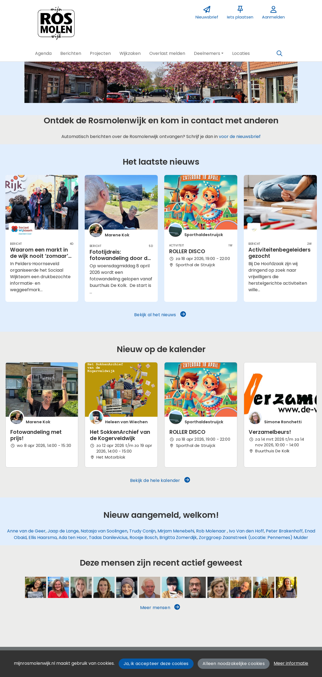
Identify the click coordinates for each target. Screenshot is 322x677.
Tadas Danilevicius (108, 537)
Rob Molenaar (211, 531)
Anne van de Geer (26, 531)
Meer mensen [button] (160, 607)
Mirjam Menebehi (175, 531)
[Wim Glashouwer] (149, 587)
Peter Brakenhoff (284, 531)
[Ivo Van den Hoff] (195, 587)
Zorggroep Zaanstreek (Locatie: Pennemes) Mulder (253, 537)
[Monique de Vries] (286, 587)
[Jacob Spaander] (241, 587)
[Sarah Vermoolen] (58, 587)
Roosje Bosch (143, 537)
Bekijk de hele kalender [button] (160, 480)
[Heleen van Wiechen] (172, 587)
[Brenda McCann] (263, 587)
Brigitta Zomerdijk (178, 537)
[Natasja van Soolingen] (104, 587)
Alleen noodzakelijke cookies (234, 663)
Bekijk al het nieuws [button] (160, 314)
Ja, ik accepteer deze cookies (156, 663)
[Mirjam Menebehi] (127, 587)
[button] (43, 53)
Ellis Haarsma (43, 537)
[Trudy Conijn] (218, 587)
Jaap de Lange (63, 531)
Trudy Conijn (142, 531)
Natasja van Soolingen (104, 531)
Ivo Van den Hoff (246, 531)
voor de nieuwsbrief (240, 136)
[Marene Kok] (35, 587)
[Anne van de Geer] (81, 587)
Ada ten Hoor (73, 537)
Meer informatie (291, 663)
